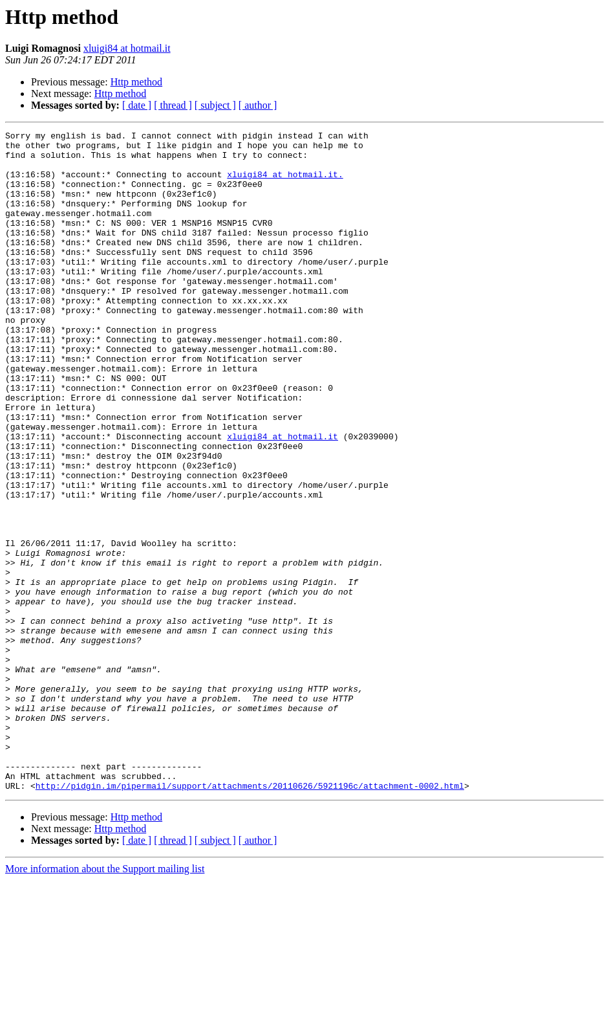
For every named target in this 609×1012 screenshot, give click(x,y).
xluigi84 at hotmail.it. (285, 184)
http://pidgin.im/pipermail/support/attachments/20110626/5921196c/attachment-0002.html (250, 917)
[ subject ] (215, 105)
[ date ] (136, 105)
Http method (136, 81)
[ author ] (258, 105)
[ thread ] (173, 105)
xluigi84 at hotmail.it (127, 48)
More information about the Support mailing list (104, 1000)
